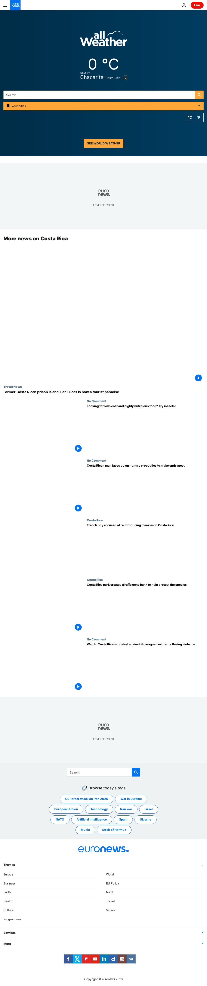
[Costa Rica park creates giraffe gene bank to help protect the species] (145, 608)
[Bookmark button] (124, 78)
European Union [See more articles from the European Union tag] (66, 809)
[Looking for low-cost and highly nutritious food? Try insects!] (145, 429)
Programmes (12, 919)
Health (7, 901)
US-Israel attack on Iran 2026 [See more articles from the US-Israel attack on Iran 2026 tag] (86, 799)
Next (109, 892)
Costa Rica (95, 520)
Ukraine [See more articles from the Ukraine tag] (145, 819)
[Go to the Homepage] (15, 5)
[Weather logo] (103, 40)
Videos (110, 910)
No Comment (96, 401)
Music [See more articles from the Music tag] (85, 829)
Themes (9, 864)
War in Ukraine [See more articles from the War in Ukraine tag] (131, 799)
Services (9, 932)
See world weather (103, 143)
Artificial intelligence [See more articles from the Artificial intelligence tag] (92, 819)
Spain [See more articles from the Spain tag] (123, 819)
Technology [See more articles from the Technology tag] (99, 809)
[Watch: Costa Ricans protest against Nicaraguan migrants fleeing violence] (145, 667)
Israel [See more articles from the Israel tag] (149, 809)
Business (9, 883)
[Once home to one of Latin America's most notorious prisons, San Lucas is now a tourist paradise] (103, 392)
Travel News (12, 386)
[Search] (103, 95)
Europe (8, 874)
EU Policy (112, 883)
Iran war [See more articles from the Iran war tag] (126, 809)
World (110, 874)
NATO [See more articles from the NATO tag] (60, 819)
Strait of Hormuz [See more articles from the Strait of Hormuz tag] (114, 829)
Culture (8, 910)
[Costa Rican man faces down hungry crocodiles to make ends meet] (145, 488)
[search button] (199, 95)
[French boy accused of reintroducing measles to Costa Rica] (145, 548)
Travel (110, 901)
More (7, 943)
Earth (7, 892)
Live (197, 5)
